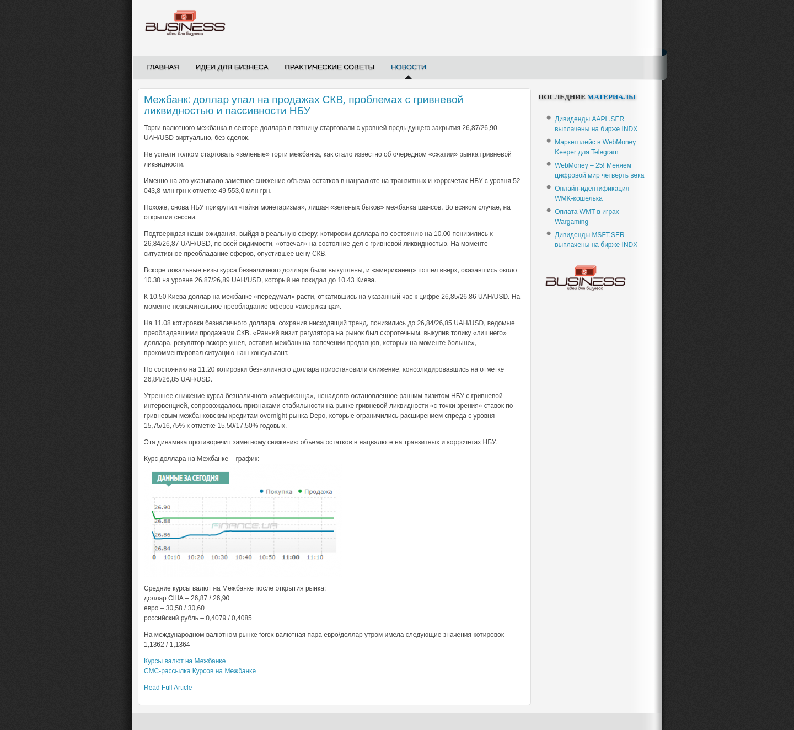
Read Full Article (168, 687)
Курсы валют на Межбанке (185, 661)
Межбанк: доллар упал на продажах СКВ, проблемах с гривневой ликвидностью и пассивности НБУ (303, 105)
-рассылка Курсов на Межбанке (200, 671)
